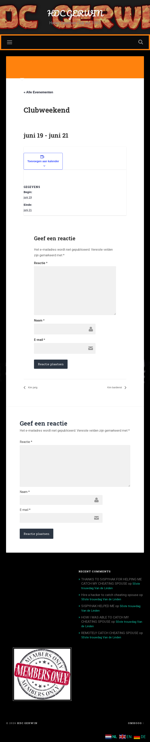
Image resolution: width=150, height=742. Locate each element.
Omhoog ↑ (136, 732)
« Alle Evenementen (38, 93)
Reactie (40, 264)
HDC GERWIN (75, 13)
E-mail (39, 341)
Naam (39, 321)
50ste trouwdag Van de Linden (103, 610)
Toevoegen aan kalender (43, 162)
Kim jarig (33, 389)
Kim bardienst (112, 389)
